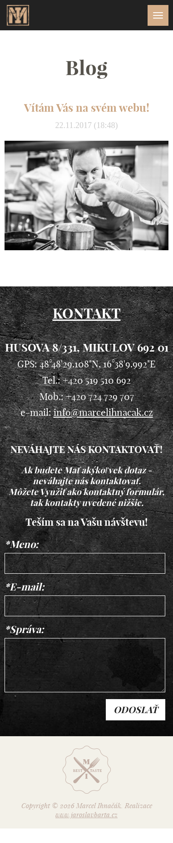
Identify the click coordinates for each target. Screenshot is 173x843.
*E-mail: (24, 587)
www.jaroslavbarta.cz (86, 814)
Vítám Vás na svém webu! (86, 107)
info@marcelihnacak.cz (103, 412)
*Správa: (24, 629)
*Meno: (21, 544)
